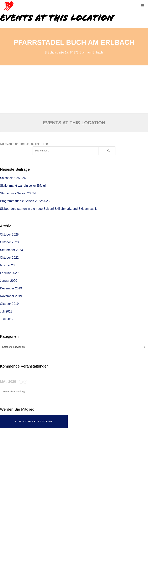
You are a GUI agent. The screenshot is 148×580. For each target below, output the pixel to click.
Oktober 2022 (9, 257)
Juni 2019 (6, 319)
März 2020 (7, 265)
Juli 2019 (6, 311)
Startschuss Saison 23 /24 (18, 193)
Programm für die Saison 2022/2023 (25, 201)
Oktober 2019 (9, 303)
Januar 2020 (8, 280)
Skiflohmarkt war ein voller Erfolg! (23, 185)
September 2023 (11, 250)
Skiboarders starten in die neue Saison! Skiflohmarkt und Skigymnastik (48, 208)
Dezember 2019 (11, 288)
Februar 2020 (9, 273)
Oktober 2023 (9, 242)
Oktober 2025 (9, 234)
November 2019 (11, 296)
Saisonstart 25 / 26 (13, 178)
